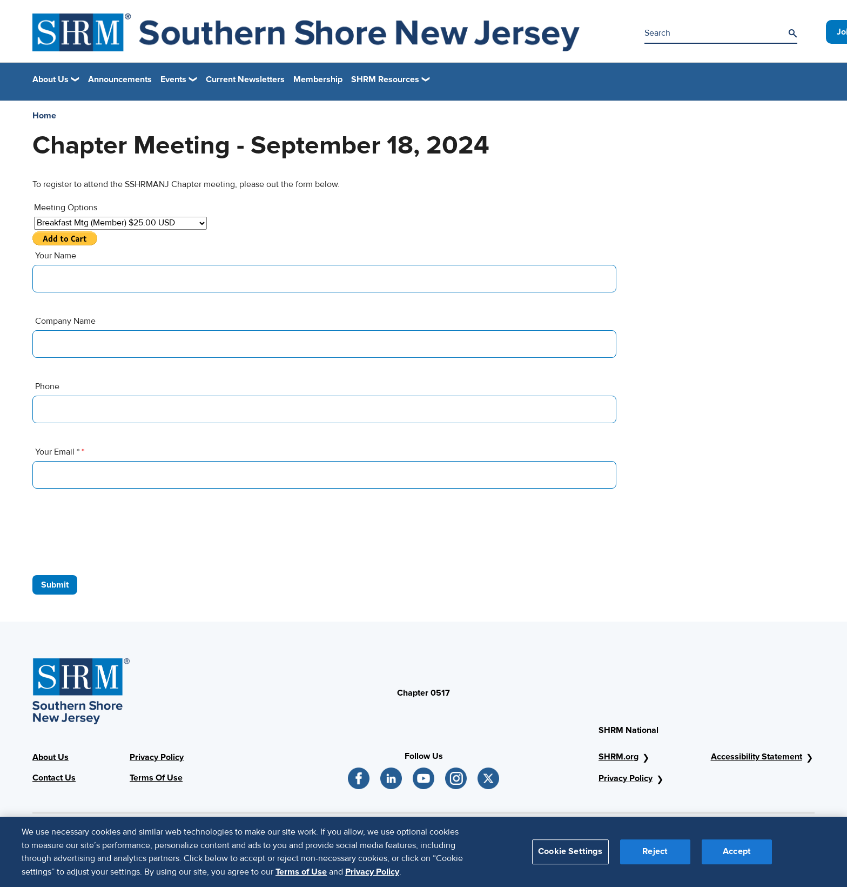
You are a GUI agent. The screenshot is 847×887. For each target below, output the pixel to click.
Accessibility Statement (756, 756)
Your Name (55, 255)
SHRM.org (618, 756)
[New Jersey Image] (306, 32)
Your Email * (59, 451)
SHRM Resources (385, 79)
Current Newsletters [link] (245, 79)
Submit (55, 584)
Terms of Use (301, 877)
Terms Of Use (156, 777)
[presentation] (114, 532)
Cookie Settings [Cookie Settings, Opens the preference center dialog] (570, 857)
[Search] (792, 33)
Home (44, 115)
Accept (737, 857)
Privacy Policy (157, 757)
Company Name (65, 321)
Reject (655, 857)
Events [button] (173, 79)
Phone (47, 386)
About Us (50, 757)
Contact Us (54, 777)
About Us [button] (50, 79)
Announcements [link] (120, 79)
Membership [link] (317, 79)
